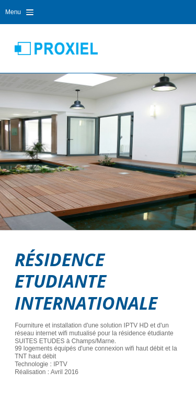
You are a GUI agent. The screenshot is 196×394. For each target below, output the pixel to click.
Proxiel (56, 48)
